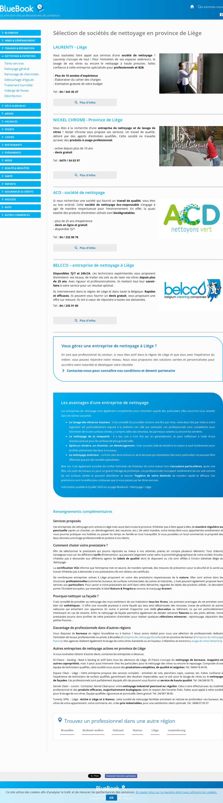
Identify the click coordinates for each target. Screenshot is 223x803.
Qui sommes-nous (210, 7)
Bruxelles (67, 730)
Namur (137, 730)
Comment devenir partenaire (121, 776)
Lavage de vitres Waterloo (205, 641)
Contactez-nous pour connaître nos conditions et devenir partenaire (121, 370)
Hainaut (118, 730)
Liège (155, 730)
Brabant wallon (93, 730)
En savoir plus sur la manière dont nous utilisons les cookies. (176, 792)
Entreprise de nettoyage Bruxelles (142, 637)
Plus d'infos (87, 102)
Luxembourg (176, 730)
